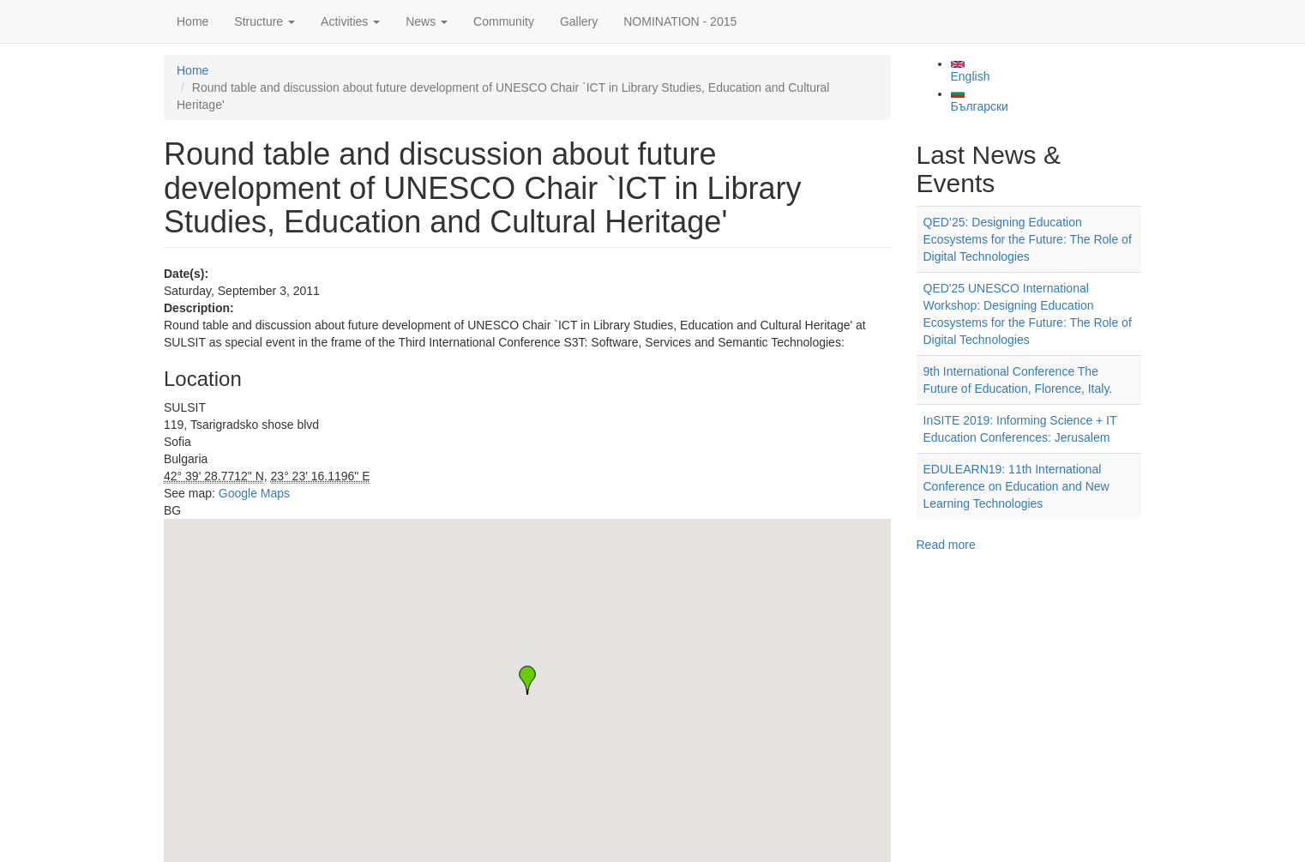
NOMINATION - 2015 (680, 21)
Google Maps (254, 493)
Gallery (579, 21)
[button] (527, 680)
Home (192, 21)
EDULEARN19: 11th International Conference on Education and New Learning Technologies (1016, 486)
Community (503, 21)
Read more (946, 545)
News (427, 21)
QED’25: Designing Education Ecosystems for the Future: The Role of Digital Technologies (1027, 239)
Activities (350, 21)
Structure (264, 21)
